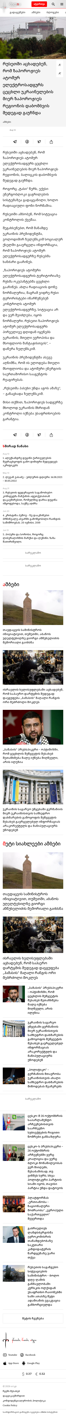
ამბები (35, 12)
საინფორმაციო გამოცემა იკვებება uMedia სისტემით (30, 1412)
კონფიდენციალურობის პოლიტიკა (24, 1400)
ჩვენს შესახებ (11, 1391)
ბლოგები (52, 12)
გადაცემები (17, 12)
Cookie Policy (10, 1405)
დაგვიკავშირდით (14, 1395)
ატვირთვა (39, 4)
